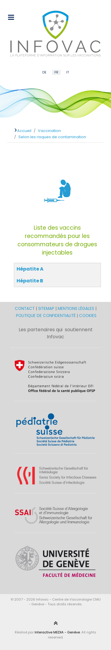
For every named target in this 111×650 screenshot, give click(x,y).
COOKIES (87, 315)
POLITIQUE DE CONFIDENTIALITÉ (45, 315)
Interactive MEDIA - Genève (57, 632)
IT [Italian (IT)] (67, 72)
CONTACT (25, 308)
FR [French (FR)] (56, 72)
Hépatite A (30, 269)
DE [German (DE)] (44, 72)
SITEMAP (46, 308)
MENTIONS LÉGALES (76, 308)
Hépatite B (30, 280)
